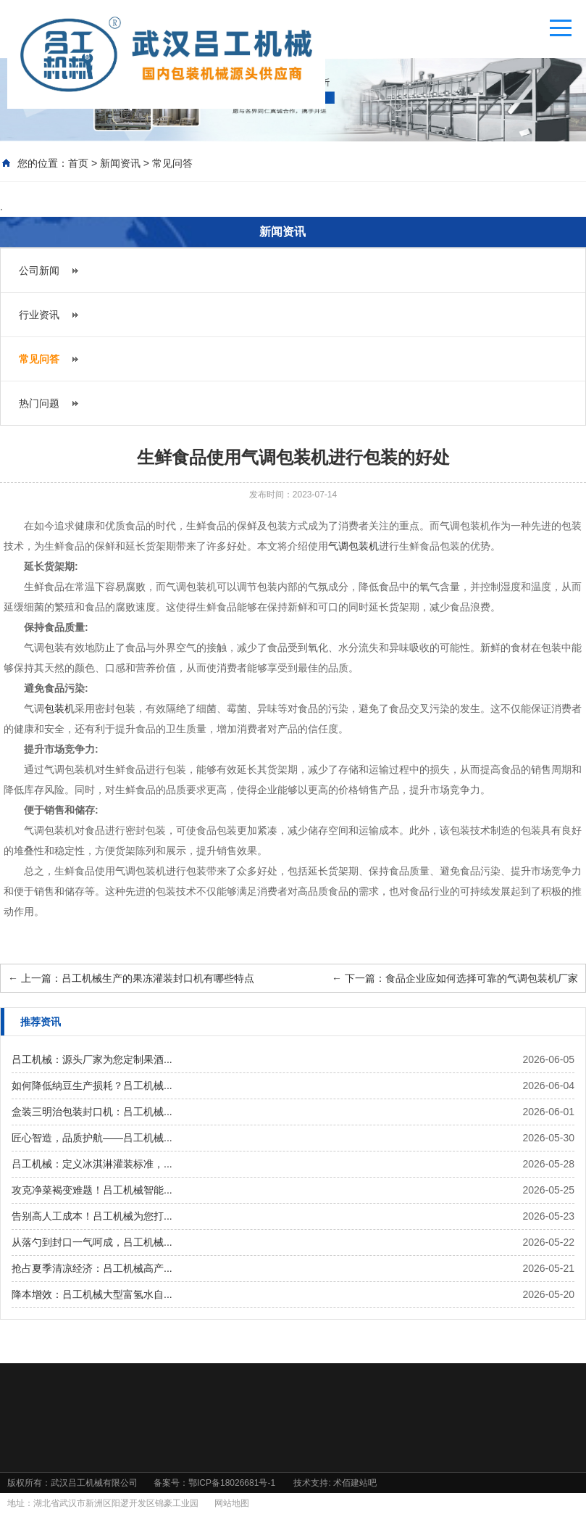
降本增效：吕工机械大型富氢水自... (92, 1294)
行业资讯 (39, 315)
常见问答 (172, 163)
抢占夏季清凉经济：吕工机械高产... (92, 1268)
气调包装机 (353, 546)
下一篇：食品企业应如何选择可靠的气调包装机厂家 (455, 978)
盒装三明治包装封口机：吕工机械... (92, 1111)
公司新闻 (39, 270)
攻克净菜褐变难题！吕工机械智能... (92, 1190)
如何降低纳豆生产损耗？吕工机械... (92, 1085)
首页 (78, 163)
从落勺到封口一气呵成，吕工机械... (92, 1242)
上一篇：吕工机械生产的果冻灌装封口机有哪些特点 (131, 978)
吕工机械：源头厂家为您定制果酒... (92, 1059)
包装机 (59, 708)
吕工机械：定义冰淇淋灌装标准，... (92, 1164)
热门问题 (39, 403)
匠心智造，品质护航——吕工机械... (92, 1138)
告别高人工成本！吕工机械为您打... (92, 1216)
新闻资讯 (120, 163)
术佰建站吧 (355, 1483)
